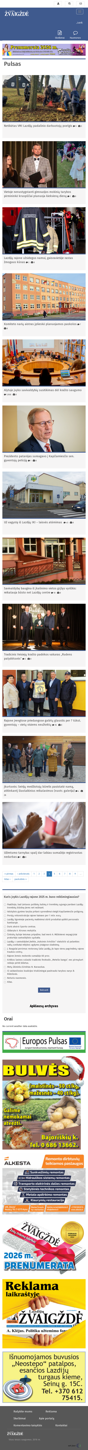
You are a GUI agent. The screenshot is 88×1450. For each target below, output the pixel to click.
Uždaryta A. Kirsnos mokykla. (20, 930)
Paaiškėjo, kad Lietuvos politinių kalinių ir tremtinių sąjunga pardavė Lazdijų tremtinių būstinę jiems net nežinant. (43, 906)
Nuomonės (75, 38)
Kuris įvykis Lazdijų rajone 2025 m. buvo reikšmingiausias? (41, 897)
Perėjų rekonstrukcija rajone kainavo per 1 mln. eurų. (32, 915)
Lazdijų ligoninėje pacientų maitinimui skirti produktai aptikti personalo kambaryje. (41, 921)
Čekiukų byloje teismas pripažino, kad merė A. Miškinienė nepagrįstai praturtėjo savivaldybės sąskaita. (40, 936)
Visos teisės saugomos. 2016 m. (24, 1439)
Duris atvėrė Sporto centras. (20, 926)
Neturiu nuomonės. (15, 978)
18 (54, 725)
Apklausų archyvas (44, 1006)
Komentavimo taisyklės (27, 1425)
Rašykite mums (22, 1411)
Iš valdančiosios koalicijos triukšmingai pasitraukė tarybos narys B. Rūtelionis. (39, 972)
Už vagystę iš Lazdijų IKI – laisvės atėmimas (33, 522)
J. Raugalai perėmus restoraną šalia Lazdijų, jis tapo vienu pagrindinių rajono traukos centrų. (44, 950)
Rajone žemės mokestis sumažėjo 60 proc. (27, 956)
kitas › (7, 879)
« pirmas (8, 873)
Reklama (51, 1411)
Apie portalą (46, 1418)
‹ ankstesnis (23, 873)
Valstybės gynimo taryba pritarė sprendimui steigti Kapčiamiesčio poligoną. (44, 911)
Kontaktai (61, 1425)
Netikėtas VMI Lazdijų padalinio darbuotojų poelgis (38, 126)
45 (66, 522)
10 (53, 593)
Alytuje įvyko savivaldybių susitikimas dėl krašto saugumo (43, 390)
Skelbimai (60, 38)
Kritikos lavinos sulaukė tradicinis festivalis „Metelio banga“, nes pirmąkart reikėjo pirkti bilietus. (43, 961)
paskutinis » (20, 879)
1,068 (7, 394)
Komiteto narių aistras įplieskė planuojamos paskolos (40, 324)
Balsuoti (44, 990)
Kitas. (8, 982)
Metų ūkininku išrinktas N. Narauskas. (24, 967)
